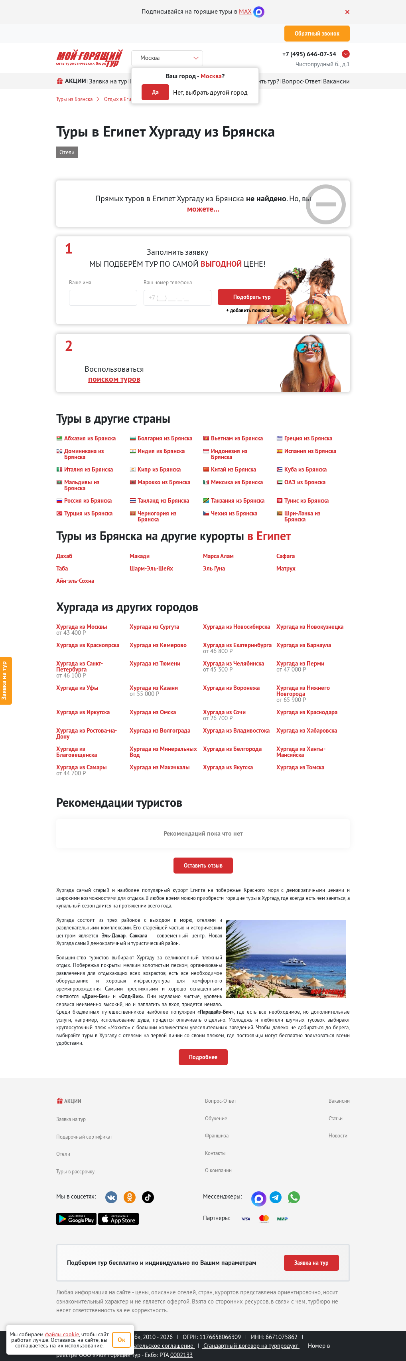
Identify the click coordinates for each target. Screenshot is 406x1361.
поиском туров (114, 379)
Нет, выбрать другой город (210, 92)
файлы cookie (62, 1334)
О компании (218, 1170)
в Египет (269, 536)
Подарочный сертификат (84, 1136)
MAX (245, 11)
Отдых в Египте (121, 99)
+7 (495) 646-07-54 (309, 54)
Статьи (336, 1118)
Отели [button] (67, 152)
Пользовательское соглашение (152, 1345)
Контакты (215, 1153)
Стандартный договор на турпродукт (251, 1345)
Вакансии (339, 1101)
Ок (121, 1339)
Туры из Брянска (74, 99)
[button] (86, 438)
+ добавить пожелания (252, 310)
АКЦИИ (68, 1101)
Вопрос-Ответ (220, 1101)
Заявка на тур (71, 1119)
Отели (63, 1154)
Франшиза (217, 1135)
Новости (338, 1135)
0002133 (181, 1355)
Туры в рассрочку (75, 1171)
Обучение (216, 1118)
